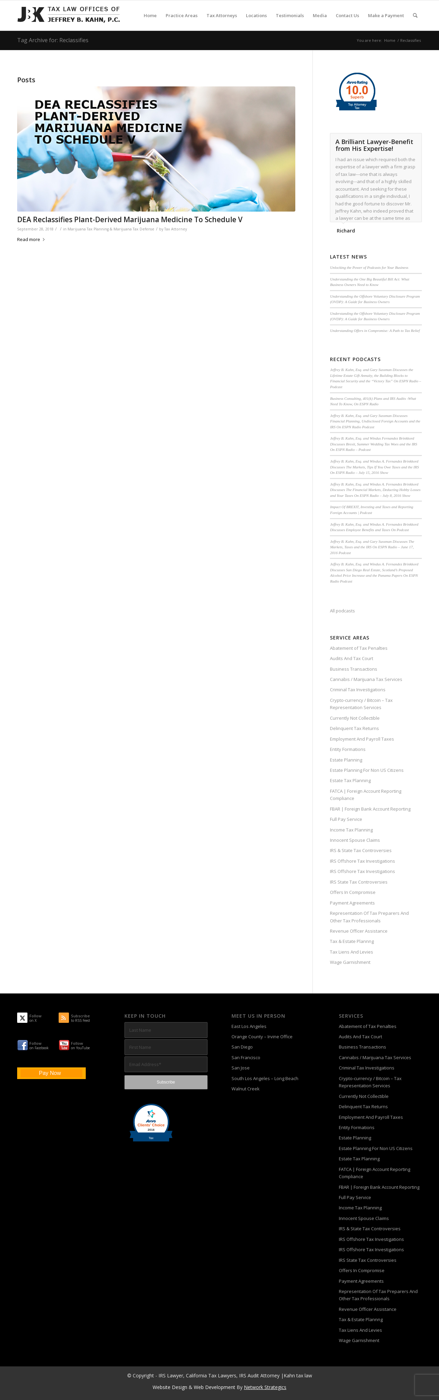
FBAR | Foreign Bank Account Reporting (370, 809)
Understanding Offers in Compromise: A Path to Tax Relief (374, 330)
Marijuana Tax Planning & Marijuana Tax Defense (111, 229)
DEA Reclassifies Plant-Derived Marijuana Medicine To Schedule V (129, 219)
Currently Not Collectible (355, 718)
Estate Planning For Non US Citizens (367, 770)
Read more (32, 239)
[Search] (415, 15)
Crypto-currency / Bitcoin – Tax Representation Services (361, 703)
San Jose (241, 1068)
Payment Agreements (352, 903)
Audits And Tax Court (351, 658)
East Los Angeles (249, 1026)
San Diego (242, 1047)
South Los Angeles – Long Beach (265, 1078)
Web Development (214, 1387)
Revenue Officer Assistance (359, 931)
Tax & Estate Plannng (352, 941)
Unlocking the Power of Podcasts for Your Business (369, 267)
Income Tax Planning (351, 830)
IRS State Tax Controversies (359, 882)
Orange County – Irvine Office (262, 1036)
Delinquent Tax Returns (354, 728)
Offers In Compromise (353, 892)
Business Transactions (353, 669)
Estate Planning (346, 760)
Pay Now (50, 1073)
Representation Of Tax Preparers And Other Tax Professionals (369, 916)
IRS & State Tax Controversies (361, 850)
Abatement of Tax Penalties (359, 648)
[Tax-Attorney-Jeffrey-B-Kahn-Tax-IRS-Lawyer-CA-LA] (68, 15)
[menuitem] (150, 15)
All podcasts (342, 611)
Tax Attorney (175, 229)
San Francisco (246, 1057)
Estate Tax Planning (350, 780)
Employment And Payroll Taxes (362, 739)
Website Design (170, 1387)
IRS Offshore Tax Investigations (362, 861)
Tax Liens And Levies (351, 952)
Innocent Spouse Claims (355, 840)
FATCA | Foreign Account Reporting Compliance (365, 794)
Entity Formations (348, 749)
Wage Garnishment (350, 962)
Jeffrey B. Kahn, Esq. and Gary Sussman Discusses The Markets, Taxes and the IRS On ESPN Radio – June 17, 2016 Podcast (372, 547)
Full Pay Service (346, 819)
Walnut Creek (246, 1089)
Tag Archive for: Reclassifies (52, 40)
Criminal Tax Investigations (357, 689)
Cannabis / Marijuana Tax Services (366, 679)
